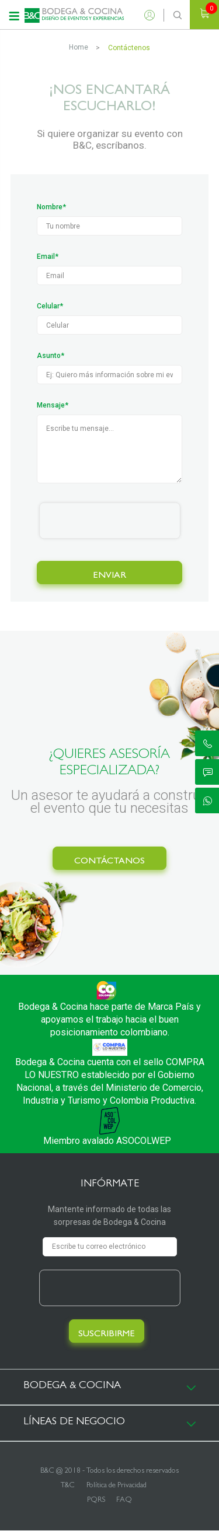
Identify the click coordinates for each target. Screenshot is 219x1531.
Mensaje (51, 405)
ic (207, 743)
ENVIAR (109, 576)
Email (46, 256)
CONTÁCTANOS (109, 861)
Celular (48, 306)
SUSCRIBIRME (106, 1334)
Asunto (49, 356)
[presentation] (109, 521)
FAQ (124, 1500)
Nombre (49, 207)
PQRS (96, 1500)
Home (78, 47)
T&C (68, 1486)
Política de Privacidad (116, 1486)
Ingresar (152, 15)
